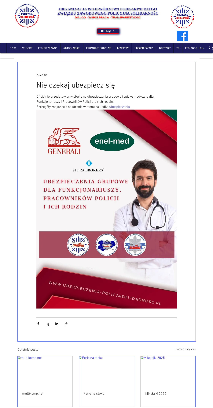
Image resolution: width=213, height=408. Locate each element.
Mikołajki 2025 (155, 394)
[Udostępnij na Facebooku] (38, 324)
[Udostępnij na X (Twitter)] (47, 324)
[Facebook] (182, 36)
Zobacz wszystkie (186, 349)
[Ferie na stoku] (106, 371)
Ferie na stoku (94, 394)
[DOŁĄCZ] (108, 31)
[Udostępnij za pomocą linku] (66, 324)
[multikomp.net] (45, 371)
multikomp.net (32, 394)
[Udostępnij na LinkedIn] (57, 324)
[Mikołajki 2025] (168, 371)
